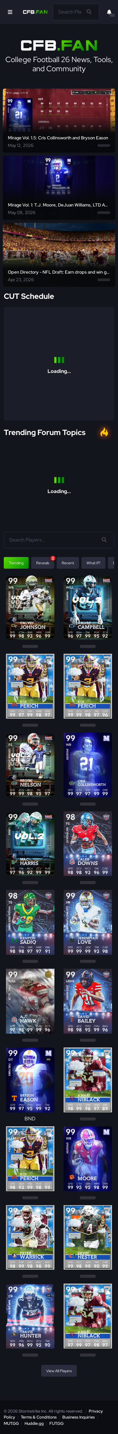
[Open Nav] (10, 12)
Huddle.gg (34, 1423)
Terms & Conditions (39, 1417)
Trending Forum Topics (45, 432)
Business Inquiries (78, 1417)
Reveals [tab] (45, 561)
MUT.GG (11, 1423)
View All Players (59, 1370)
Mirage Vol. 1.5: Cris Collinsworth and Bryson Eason (58, 138)
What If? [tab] (93, 563)
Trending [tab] (16, 563)
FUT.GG (56, 1423)
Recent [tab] (68, 563)
